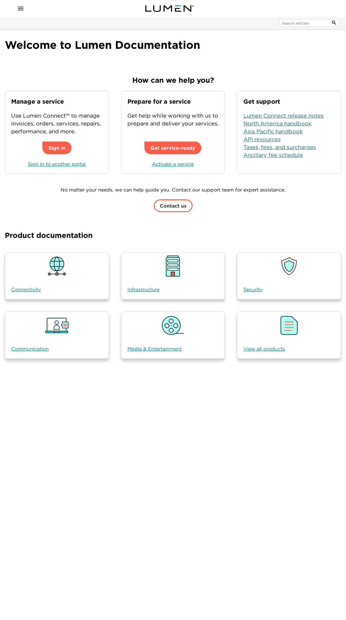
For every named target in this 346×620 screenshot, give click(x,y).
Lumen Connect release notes (283, 115)
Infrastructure (143, 289)
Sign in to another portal (57, 164)
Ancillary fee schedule (273, 155)
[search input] (309, 23)
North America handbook (277, 123)
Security (252, 289)
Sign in (56, 148)
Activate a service (173, 164)
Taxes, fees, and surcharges (279, 147)
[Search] (334, 23)
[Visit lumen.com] (169, 8)
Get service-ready (172, 148)
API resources (262, 139)
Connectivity (26, 289)
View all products (264, 349)
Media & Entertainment (154, 349)
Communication (30, 349)
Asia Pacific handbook (273, 131)
